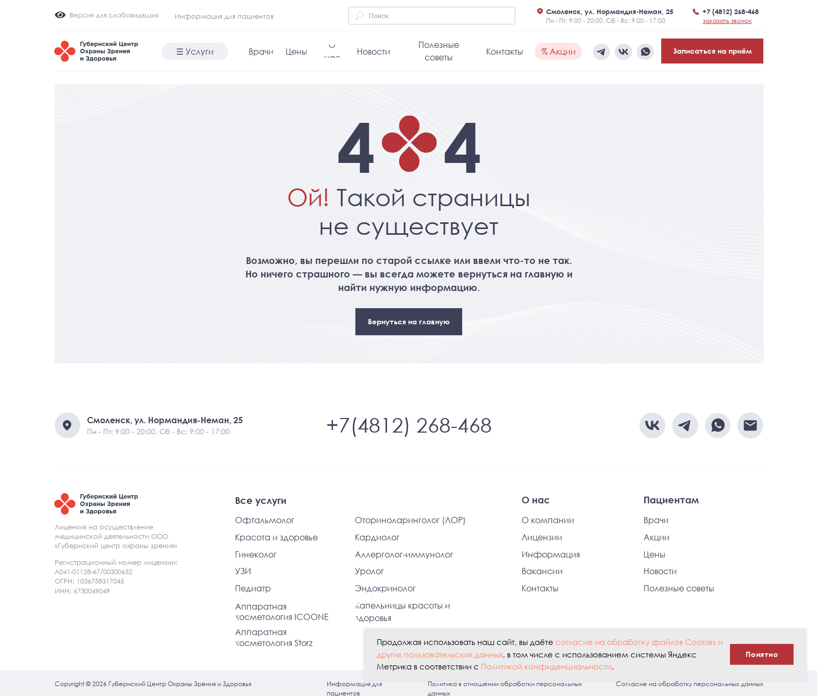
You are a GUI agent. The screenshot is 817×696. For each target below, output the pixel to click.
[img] (645, 52)
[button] (727, 20)
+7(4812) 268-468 (409, 424)
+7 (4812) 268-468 (730, 11)
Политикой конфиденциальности (546, 666)
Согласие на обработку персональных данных (689, 684)
